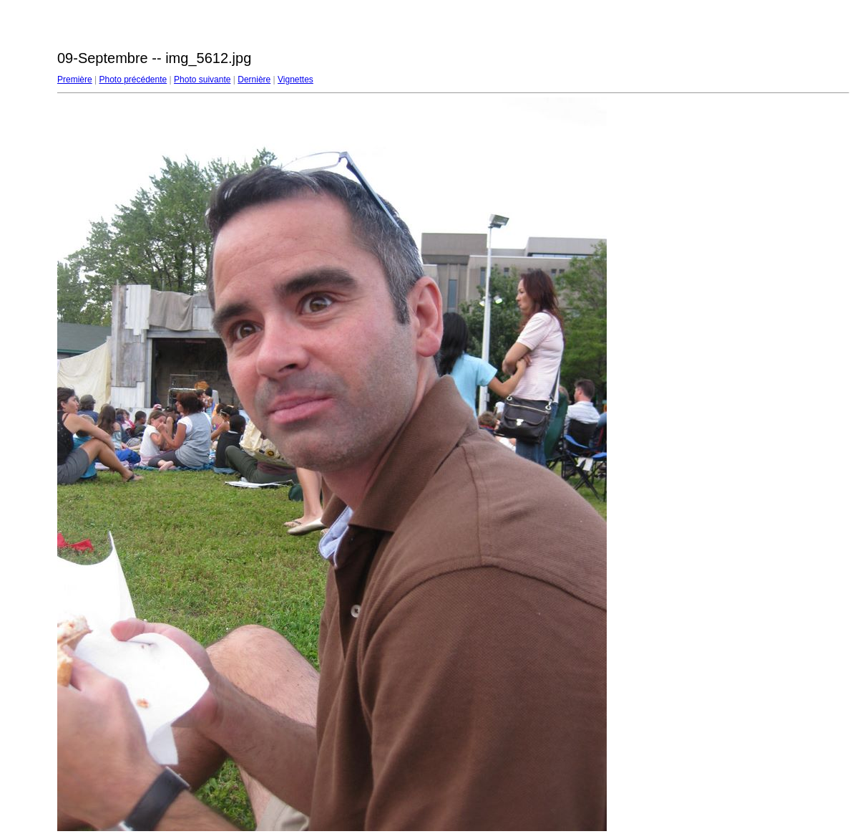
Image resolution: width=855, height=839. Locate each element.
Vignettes (295, 80)
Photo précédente (133, 80)
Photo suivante (202, 80)
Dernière (254, 80)
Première (74, 80)
